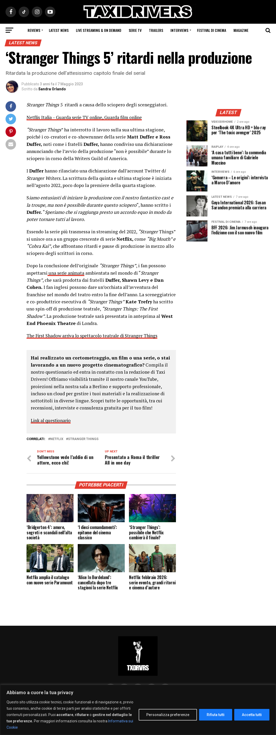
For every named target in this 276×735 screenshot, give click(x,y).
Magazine (240, 30)
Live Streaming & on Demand (98, 30)
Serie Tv (135, 30)
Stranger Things (83, 439)
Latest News (59, 30)
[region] (138, 710)
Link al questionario (52, 420)
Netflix (56, 439)
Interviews (179, 30)
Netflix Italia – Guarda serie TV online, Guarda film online (87, 117)
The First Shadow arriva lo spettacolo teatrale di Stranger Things (95, 336)
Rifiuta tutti (216, 715)
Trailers (156, 30)
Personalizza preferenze (167, 715)
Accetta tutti (252, 715)
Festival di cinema (211, 30)
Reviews (34, 30)
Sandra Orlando (52, 89)
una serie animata (67, 273)
